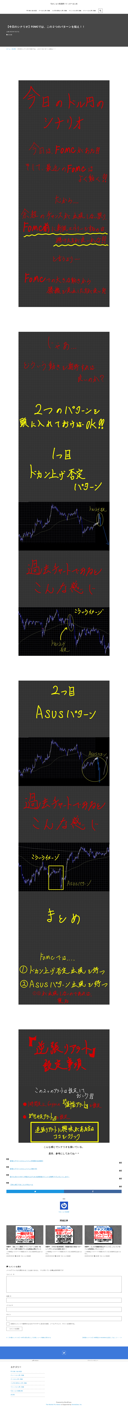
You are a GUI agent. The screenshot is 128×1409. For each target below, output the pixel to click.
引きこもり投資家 (64, 1212)
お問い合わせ (35, 1360)
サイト (8, 1314)
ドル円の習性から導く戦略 (19, 1383)
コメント (10, 1274)
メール (9, 1305)
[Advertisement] (59, 68)
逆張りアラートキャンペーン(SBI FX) (23, 1169)
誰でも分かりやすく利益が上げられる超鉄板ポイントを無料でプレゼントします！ (40, 1177)
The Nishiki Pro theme (53, 1404)
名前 (8, 1296)
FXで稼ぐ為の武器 (16, 1371)
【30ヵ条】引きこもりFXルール (21, 1185)
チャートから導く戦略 (17, 1375)
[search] (100, 11)
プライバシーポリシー (92, 1360)
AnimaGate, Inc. (77, 1404)
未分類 (10, 35)
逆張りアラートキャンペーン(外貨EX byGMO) (26, 1161)
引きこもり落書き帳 (17, 1391)
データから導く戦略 (17, 1379)
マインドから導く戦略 (17, 1387)
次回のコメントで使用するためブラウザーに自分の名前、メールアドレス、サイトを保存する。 (43, 1324)
